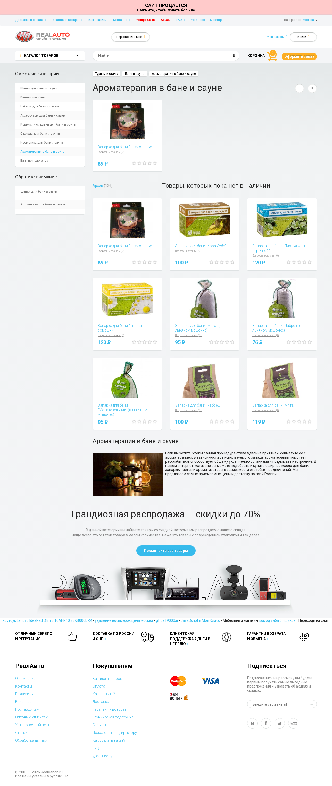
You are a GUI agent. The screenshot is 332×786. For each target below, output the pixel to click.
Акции (165, 20)
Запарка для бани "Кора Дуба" (200, 246)
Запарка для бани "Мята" (273, 405)
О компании (25, 678)
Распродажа (145, 20)
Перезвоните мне (130, 37)
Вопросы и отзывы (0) (111, 152)
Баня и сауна (134, 74)
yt (293, 723)
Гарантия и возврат (67, 20)
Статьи (21, 733)
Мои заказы (277, 37)
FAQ (180, 20)
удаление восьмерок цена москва (124, 620)
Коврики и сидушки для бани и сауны (48, 124)
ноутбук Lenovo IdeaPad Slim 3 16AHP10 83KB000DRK (47, 620)
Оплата (99, 686)
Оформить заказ (299, 56)
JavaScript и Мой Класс (200, 620)
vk (252, 723)
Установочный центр (206, 20)
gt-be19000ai (167, 620)
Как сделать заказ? (109, 740)
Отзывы (99, 725)
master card (183, 681)
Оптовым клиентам (31, 717)
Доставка (101, 702)
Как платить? (97, 20)
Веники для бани (33, 97)
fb (266, 723)
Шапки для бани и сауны (38, 88)
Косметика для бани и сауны (42, 142)
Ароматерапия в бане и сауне (42, 151)
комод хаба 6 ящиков (277, 620)
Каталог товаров (107, 678)
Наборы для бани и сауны (39, 106)
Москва (308, 20)
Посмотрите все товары (166, 551)
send (313, 704)
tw (280, 723)
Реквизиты (24, 694)
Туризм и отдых (106, 74)
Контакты (121, 20)
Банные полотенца (34, 160)
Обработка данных (31, 740)
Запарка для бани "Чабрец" (198, 405)
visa (214, 681)
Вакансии (23, 702)
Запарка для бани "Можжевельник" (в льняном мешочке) (122, 410)
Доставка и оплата (30, 20)
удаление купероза (108, 756)
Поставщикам (27, 709)
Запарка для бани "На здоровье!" (126, 147)
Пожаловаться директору (115, 733)
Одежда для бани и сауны (40, 133)
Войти (303, 37)
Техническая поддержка (113, 717)
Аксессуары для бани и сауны (42, 115)
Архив (98, 186)
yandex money (183, 696)
